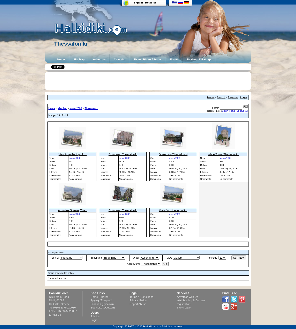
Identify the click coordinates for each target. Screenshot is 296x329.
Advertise (99, 59)
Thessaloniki (91, 108)
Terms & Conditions (142, 296)
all (246, 111)
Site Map (79, 59)
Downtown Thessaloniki (123, 154)
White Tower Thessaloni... (223, 154)
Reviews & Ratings (199, 59)
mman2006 (75, 108)
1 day (225, 111)
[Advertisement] (150, 81)
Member (62, 108)
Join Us (95, 316)
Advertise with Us (187, 296)
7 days (232, 111)
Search (221, 97)
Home (61, 59)
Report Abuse (138, 304)
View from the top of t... (73, 154)
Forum (174, 59)
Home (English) (100, 296)
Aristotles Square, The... (72, 210)
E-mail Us (55, 314)
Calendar (120, 59)
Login (243, 97)
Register (150, 2)
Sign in (138, 2)
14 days (240, 111)
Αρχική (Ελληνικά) (102, 300)
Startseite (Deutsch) (103, 307)
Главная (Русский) (102, 304)
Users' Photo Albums (148, 59)
